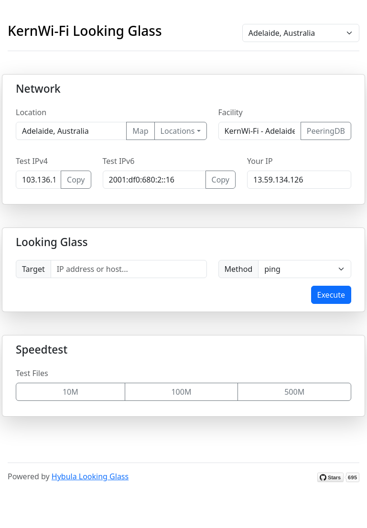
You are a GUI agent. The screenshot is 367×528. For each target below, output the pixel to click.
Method (239, 269)
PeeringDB (326, 131)
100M (181, 392)
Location (31, 112)
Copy (76, 179)
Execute (331, 295)
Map (140, 131)
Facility (230, 112)
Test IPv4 (32, 161)
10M (70, 392)
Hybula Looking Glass (90, 476)
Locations (178, 131)
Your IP (260, 161)
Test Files (32, 373)
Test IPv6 (119, 161)
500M (294, 392)
